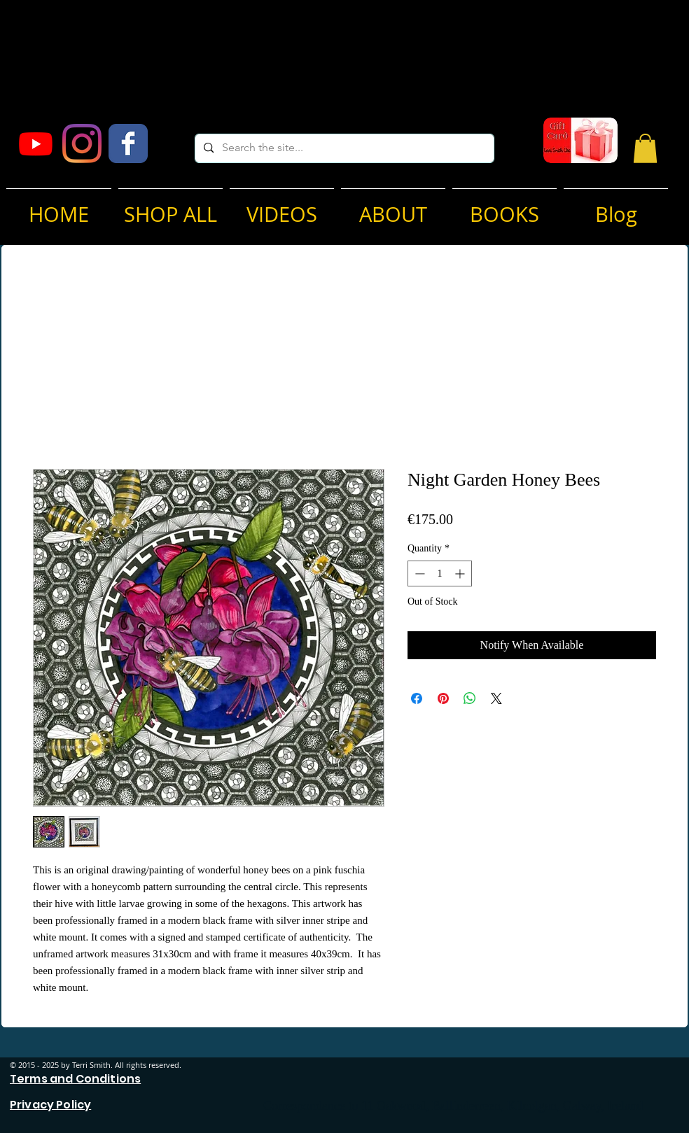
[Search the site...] (343, 148)
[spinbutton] (439, 573)
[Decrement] (418, 573)
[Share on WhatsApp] (469, 698)
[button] (645, 148)
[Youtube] (35, 143)
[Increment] (461, 573)
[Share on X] (496, 698)
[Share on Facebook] (416, 698)
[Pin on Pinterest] (443, 698)
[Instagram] (82, 143)
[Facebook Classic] (128, 143)
